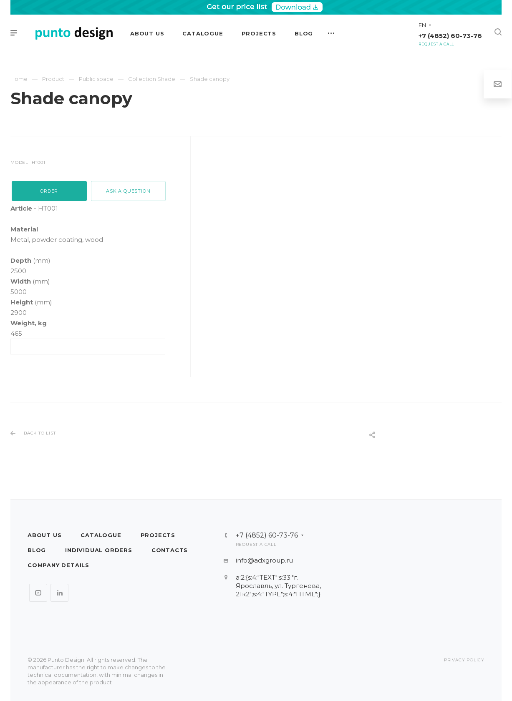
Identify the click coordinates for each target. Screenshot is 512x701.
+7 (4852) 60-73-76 (450, 36)
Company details (58, 565)
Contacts (169, 550)
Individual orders (98, 550)
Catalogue (101, 535)
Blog (37, 550)
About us (44, 535)
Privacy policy (464, 660)
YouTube (38, 593)
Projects (158, 535)
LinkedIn (59, 593)
